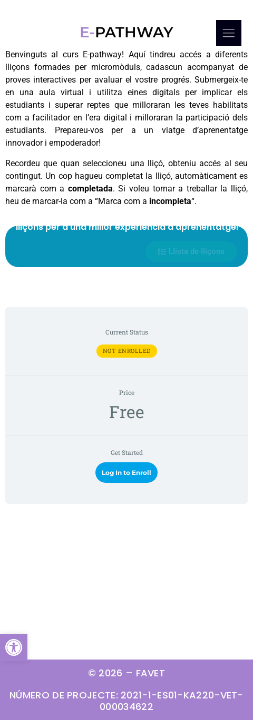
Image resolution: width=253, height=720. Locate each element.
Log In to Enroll (126, 472)
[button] (13, 647)
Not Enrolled (127, 350)
